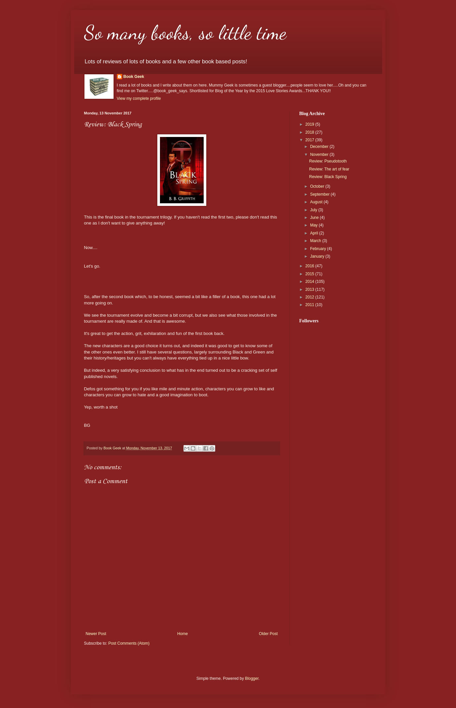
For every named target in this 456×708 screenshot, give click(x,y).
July (314, 210)
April (314, 233)
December (319, 146)
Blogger (252, 678)
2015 (310, 274)
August (317, 202)
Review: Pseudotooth (327, 161)
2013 (310, 289)
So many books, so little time (185, 32)
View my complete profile (139, 98)
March (316, 240)
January (317, 256)
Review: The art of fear (329, 169)
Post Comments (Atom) (129, 643)
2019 (310, 124)
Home (182, 633)
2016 (310, 266)
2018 (310, 132)
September (320, 194)
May (314, 225)
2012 (310, 297)
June (315, 217)
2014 (310, 281)
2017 (310, 140)
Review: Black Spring (327, 176)
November (319, 154)
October (317, 186)
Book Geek (134, 76)
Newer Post (96, 633)
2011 (310, 304)
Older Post (268, 633)
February (318, 248)
